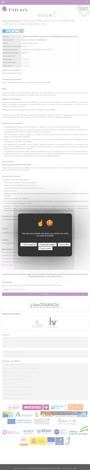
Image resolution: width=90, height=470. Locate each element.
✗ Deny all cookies (47, 245)
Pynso (74, 468)
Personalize (64, 245)
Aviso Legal (33, 468)
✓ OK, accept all (29, 245)
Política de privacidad (43, 468)
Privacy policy (45, 248)
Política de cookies (55, 468)
